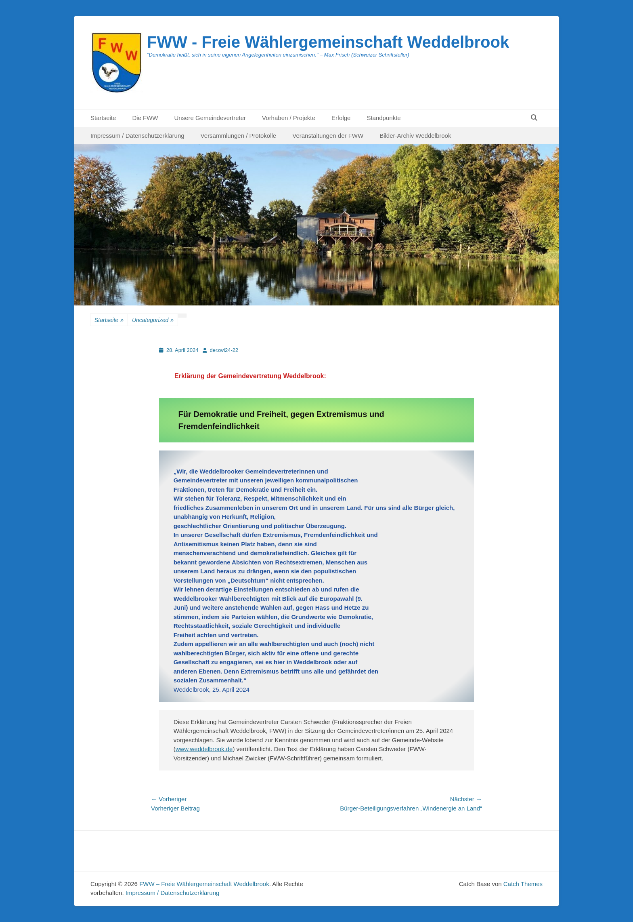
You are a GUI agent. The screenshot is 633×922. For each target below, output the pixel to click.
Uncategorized (153, 320)
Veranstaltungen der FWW (327, 135)
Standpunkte (383, 117)
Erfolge (341, 117)
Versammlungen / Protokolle (239, 135)
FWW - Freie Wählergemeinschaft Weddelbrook (328, 42)
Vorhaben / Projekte (288, 117)
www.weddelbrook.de (204, 748)
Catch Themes (523, 883)
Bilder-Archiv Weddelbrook (415, 135)
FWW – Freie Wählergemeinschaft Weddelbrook (204, 883)
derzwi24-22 (224, 350)
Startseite (103, 117)
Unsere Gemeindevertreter (210, 117)
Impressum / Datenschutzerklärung (137, 135)
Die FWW (145, 117)
